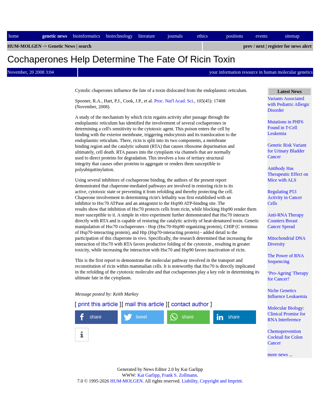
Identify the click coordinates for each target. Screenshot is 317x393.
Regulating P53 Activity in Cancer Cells (285, 197)
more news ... (280, 354)
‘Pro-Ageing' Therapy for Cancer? (288, 276)
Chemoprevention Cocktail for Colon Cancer (285, 337)
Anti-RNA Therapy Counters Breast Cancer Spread (286, 220)
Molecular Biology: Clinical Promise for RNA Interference (286, 313)
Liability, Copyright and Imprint (212, 381)
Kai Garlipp (149, 375)
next (260, 46)
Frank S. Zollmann (179, 375)
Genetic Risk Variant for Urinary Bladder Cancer (287, 150)
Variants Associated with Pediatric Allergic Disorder (289, 104)
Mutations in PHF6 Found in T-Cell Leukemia (285, 127)
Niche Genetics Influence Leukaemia (287, 293)
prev (248, 46)
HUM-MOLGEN (126, 381)
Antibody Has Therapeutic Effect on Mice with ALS (288, 174)
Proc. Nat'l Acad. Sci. (174, 101)
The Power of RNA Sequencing (286, 258)
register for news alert (290, 46)
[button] (96, 317)
